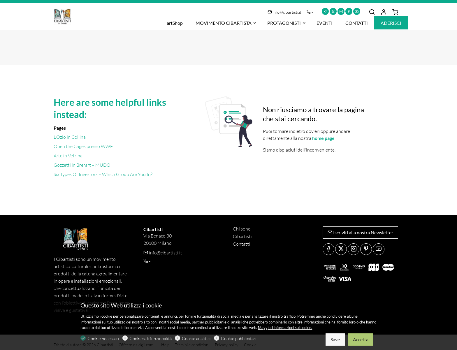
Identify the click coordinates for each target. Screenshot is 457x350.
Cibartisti (242, 236)
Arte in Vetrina (68, 156)
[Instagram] (341, 11)
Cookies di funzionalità (150, 338)
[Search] (372, 12)
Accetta (360, 339)
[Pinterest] (348, 11)
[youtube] (356, 11)
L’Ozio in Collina (70, 137)
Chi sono (242, 229)
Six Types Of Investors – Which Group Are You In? (103, 174)
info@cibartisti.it (285, 12)
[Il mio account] (383, 12)
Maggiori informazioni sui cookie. (285, 327)
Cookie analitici (196, 338)
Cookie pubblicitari (238, 338)
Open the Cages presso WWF (83, 146)
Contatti (241, 244)
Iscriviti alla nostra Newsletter (360, 232)
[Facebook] (325, 11)
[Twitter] (333, 11)
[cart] (395, 12)
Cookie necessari (103, 338)
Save (335, 339)
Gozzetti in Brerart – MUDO (82, 165)
